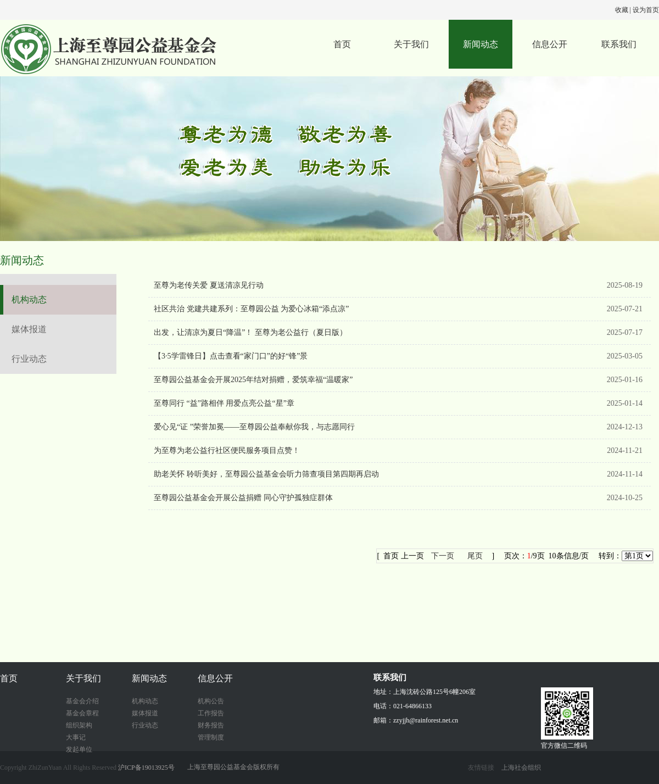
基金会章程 (82, 713)
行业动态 (29, 358)
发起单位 (79, 749)
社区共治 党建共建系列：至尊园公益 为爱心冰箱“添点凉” (251, 309)
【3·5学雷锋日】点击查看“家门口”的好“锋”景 (231, 356)
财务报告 (211, 725)
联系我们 (618, 44)
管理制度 (211, 737)
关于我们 (411, 44)
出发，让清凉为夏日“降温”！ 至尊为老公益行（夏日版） (250, 332)
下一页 (442, 556)
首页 (342, 44)
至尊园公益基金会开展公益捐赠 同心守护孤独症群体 (243, 498)
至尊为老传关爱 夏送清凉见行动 (209, 285)
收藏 (621, 10)
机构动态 (29, 299)
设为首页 (646, 10)
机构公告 (211, 701)
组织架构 (79, 725)
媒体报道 (29, 329)
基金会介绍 (82, 701)
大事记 (76, 737)
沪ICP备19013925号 (146, 767)
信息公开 (549, 44)
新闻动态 (480, 44)
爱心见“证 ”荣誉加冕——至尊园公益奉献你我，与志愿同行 (254, 427)
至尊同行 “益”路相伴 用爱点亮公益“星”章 (224, 403)
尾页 (475, 556)
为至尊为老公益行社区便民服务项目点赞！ (227, 450)
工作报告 (211, 713)
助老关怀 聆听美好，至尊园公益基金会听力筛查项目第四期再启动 (266, 474)
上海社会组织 (521, 767)
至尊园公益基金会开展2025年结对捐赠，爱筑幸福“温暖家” (253, 380)
